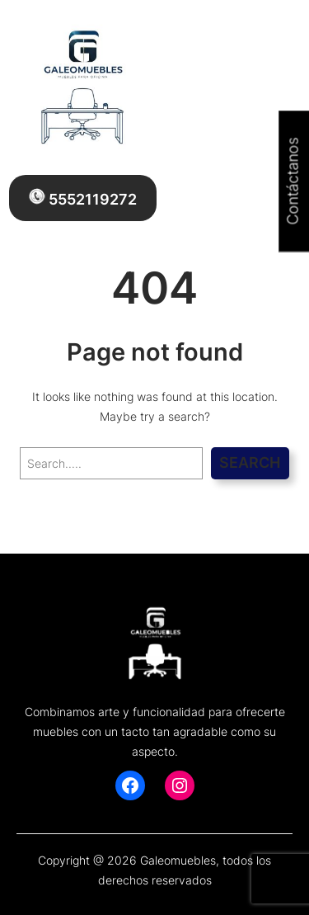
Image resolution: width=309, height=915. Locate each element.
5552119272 (83, 198)
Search (249, 462)
